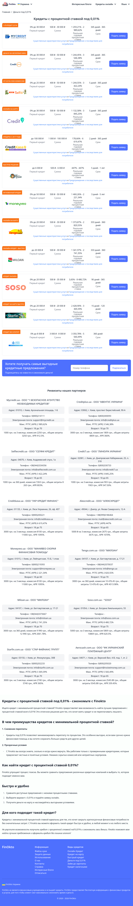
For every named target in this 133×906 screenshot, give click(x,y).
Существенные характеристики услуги (50, 41)
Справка (39, 866)
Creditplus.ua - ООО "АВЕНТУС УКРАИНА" (100, 401)
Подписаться (119, 368)
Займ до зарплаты (77, 863)
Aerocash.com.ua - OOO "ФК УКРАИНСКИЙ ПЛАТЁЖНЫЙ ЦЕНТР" (100, 649)
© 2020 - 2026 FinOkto (66, 898)
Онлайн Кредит (75, 851)
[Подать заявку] (15, 36)
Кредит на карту (76, 854)
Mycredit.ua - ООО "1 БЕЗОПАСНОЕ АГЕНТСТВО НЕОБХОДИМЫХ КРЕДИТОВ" (33, 401)
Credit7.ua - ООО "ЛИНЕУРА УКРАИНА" (99, 451)
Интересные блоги (81, 4)
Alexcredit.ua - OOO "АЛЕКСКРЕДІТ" (100, 500)
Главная (6, 12)
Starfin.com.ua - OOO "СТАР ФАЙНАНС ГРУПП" (33, 649)
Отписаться (40, 873)
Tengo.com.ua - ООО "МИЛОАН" (100, 550)
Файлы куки (41, 851)
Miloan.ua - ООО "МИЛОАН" (33, 599)
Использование (43, 857)
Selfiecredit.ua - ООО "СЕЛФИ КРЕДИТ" (33, 451)
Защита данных (43, 854)
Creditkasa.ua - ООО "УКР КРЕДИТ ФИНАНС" (33, 500)
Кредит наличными (77, 866)
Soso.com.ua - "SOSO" (100, 599)
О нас (37, 860)
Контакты (39, 863)
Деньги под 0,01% (22, 12)
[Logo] (9, 4)
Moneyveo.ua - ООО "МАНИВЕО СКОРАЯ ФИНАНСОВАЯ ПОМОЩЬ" (33, 550)
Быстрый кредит (76, 857)
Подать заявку (118, 35)
